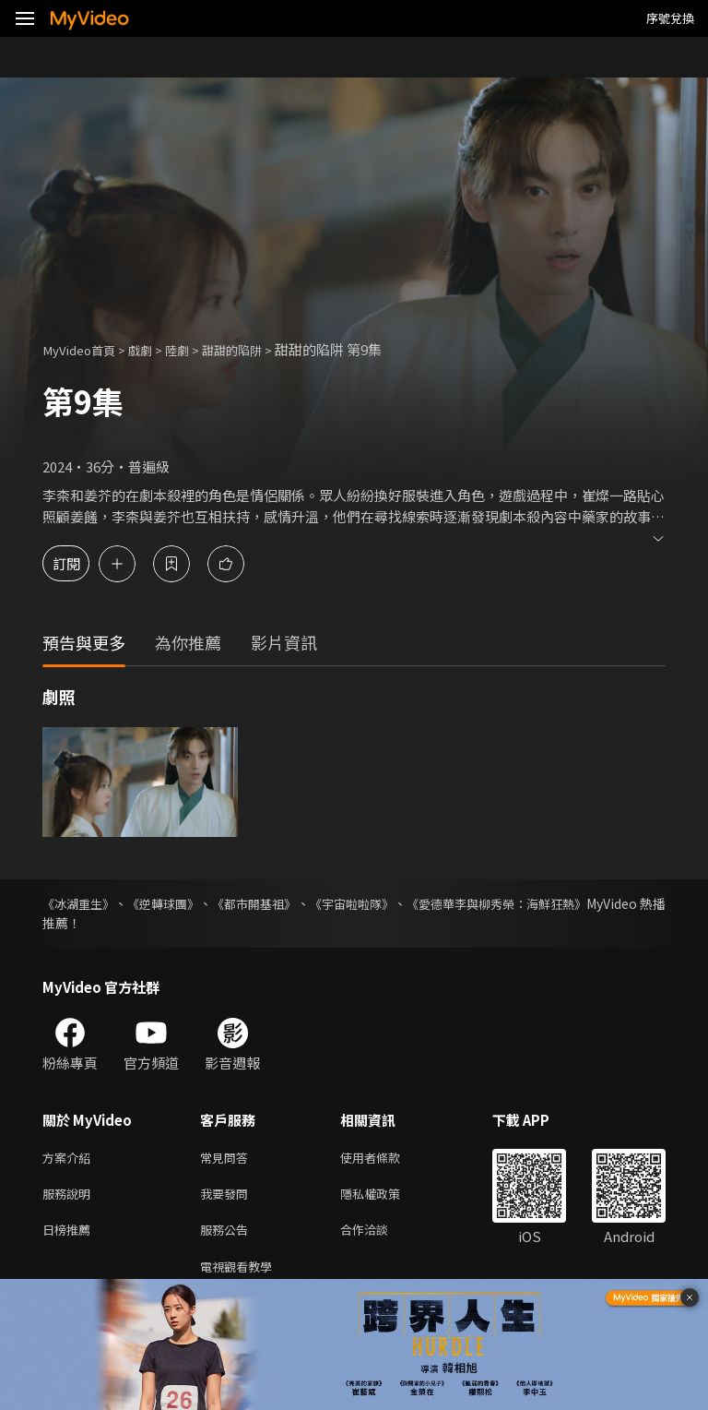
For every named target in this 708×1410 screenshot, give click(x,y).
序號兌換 (670, 18)
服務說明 (70, 1197)
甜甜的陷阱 (254, 349)
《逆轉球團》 (182, 903)
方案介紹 (70, 1158)
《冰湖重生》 (81, 903)
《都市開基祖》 (289, 903)
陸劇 (193, 349)
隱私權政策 (385, 1197)
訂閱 (79, 563)
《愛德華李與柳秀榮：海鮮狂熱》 (569, 903)
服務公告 (227, 1236)
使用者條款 (385, 1158)
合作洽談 (379, 1236)
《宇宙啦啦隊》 (404, 903)
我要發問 (227, 1197)
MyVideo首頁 (84, 349)
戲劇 (153, 349)
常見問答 (227, 1158)
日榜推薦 (70, 1236)
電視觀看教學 (241, 1275)
